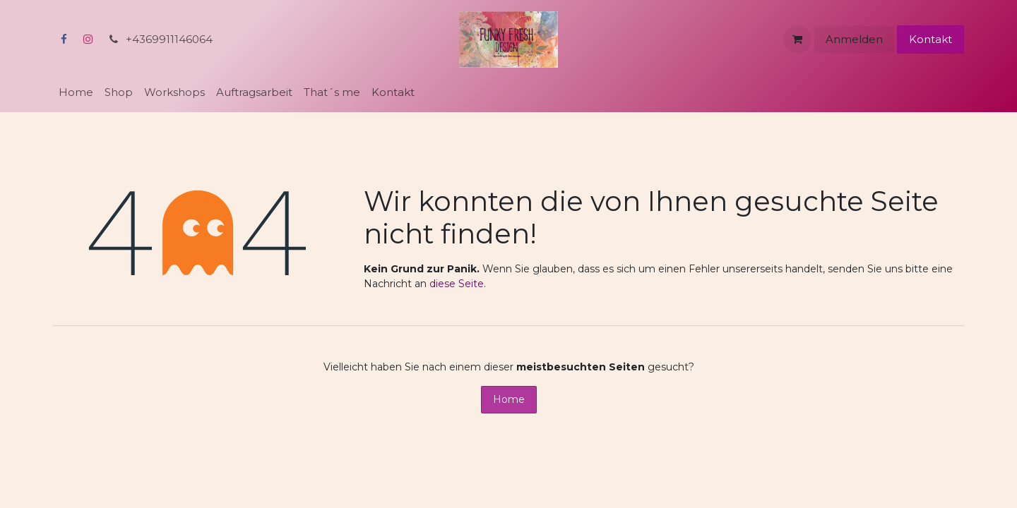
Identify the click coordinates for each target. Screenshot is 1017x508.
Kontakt (930, 39)
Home (509, 399)
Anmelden (854, 39)
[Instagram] (87, 39)
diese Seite (456, 283)
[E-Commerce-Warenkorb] (797, 39)
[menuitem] (76, 93)
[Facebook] (63, 39)
